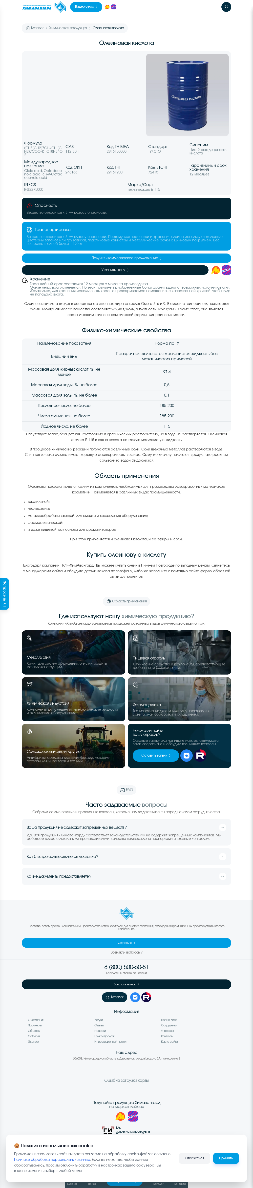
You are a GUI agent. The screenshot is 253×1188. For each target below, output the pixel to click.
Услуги (98, 1019)
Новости (100, 1030)
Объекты (34, 1030)
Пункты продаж (104, 1036)
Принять (226, 1158)
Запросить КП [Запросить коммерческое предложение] (4, 594)
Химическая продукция (68, 28)
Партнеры (35, 1025)
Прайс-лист (169, 1019)
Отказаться (194, 1158)
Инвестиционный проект (110, 1041)
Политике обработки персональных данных (52, 1160)
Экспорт (34, 1041)
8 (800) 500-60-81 (126, 967)
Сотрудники (169, 1025)
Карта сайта (169, 1041)
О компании (36, 1019)
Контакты (167, 1036)
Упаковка (167, 1030)
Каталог (37, 28)
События (34, 1036)
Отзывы (99, 1025)
